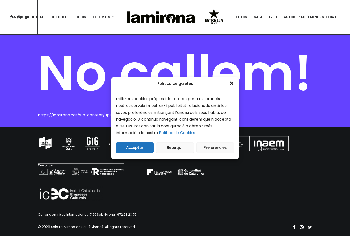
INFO (273, 17)
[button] (231, 83)
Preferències (215, 147)
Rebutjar (175, 147)
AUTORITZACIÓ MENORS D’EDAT (310, 17)
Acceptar (134, 147)
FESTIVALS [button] (103, 17)
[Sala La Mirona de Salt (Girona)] (175, 17)
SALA (258, 17)
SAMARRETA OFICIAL (26, 17)
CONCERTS (59, 17)
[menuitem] (26, 17)
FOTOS (241, 17)
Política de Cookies (177, 132)
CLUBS (80, 17)
